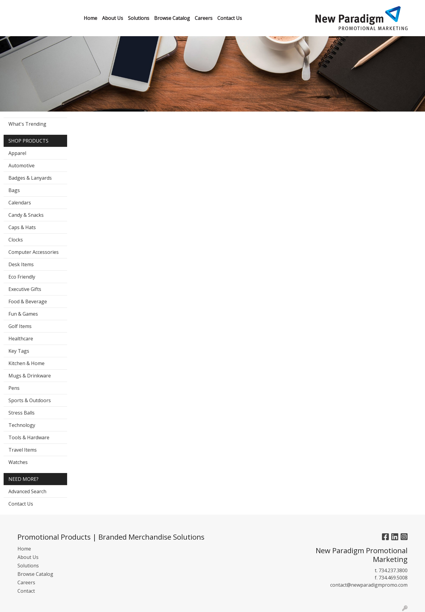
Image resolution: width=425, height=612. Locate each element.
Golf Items (20, 326)
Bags (14, 190)
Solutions (28, 565)
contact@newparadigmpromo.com (369, 585)
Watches (18, 462)
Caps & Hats (22, 227)
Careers (26, 582)
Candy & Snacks (26, 215)
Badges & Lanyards (30, 178)
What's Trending (27, 124)
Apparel (17, 153)
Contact (26, 591)
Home (24, 548)
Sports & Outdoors (29, 400)
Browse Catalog (35, 574)
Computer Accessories (33, 252)
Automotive (21, 165)
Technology (21, 425)
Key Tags (18, 351)
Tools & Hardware (28, 437)
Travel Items (22, 449)
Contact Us (20, 503)
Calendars (19, 202)
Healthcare (20, 338)
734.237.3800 (393, 570)
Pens (14, 388)
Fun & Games (23, 314)
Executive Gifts (24, 289)
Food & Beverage (27, 301)
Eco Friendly (21, 276)
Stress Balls (21, 412)
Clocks (15, 239)
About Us (28, 557)
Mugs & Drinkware (29, 375)
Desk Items (21, 264)
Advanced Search (27, 491)
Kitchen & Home (26, 363)
